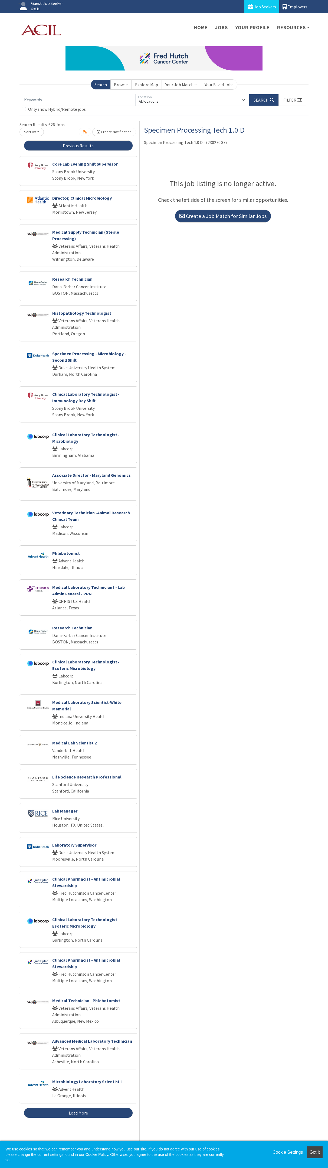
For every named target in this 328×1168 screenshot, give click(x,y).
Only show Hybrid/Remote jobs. (57, 109)
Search (100, 84)
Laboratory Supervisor (74, 845)
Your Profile (252, 27)
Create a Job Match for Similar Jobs (223, 216)
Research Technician (72, 279)
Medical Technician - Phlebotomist (86, 1000)
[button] (292, 100)
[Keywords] (78, 100)
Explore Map (146, 84)
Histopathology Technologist (81, 313)
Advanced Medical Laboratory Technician (92, 1041)
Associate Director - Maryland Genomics (91, 475)
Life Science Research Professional (87, 777)
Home (201, 27)
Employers (295, 6)
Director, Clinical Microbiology (82, 198)
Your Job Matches (181, 84)
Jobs (221, 27)
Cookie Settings (288, 1152)
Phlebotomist (66, 553)
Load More (78, 1113)
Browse (121, 84)
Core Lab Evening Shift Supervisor (85, 164)
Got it (315, 1152)
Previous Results (78, 145)
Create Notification (114, 131)
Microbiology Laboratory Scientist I (87, 1081)
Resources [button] (291, 27)
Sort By (30, 131)
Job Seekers (262, 6)
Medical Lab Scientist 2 (74, 743)
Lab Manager (64, 811)
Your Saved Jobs (219, 84)
